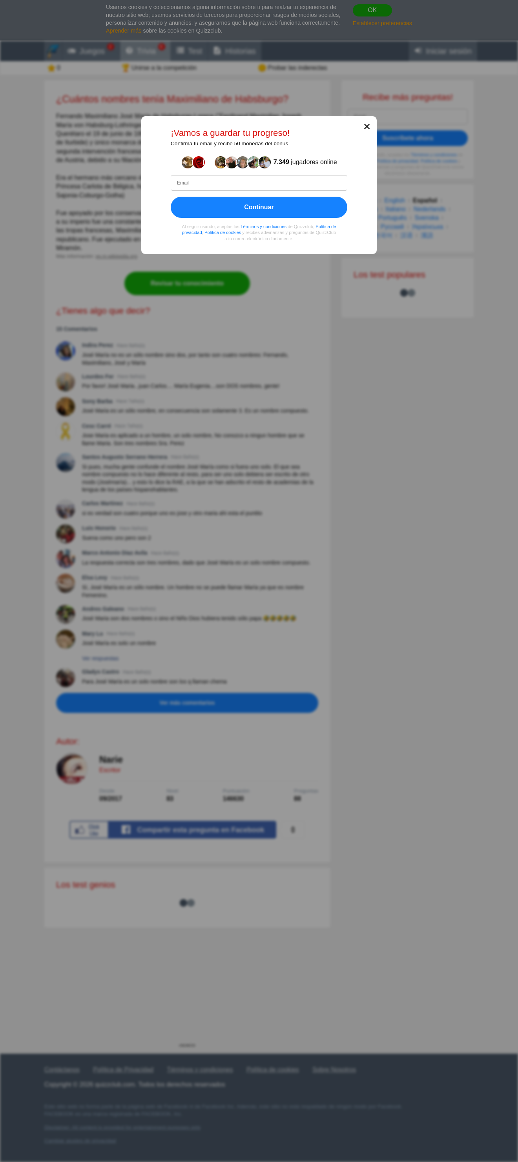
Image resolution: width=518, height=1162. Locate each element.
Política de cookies (222, 232)
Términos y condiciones (264, 226)
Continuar (259, 207)
